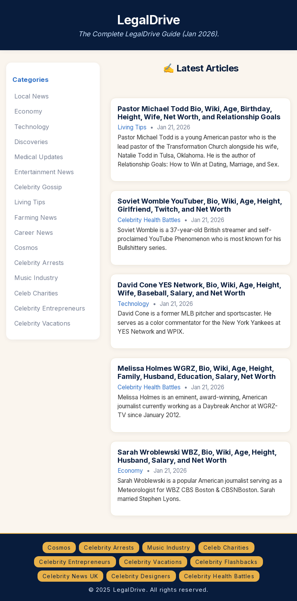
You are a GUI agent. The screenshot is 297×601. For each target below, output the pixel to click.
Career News (33, 232)
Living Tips (29, 202)
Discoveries (31, 142)
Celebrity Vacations (42, 323)
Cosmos (26, 247)
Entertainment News (44, 172)
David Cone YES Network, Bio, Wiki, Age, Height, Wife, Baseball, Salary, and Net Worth (199, 289)
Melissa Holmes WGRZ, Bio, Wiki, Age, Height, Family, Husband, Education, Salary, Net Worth (197, 372)
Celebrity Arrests (39, 263)
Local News (31, 96)
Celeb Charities (36, 293)
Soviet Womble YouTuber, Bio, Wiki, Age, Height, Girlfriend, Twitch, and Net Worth (200, 205)
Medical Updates (38, 157)
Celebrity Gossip (38, 187)
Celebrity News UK (70, 576)
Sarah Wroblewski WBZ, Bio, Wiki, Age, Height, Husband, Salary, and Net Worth (197, 456)
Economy (28, 111)
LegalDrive (148, 19)
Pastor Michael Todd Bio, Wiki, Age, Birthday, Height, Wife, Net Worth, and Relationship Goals (199, 113)
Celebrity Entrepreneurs (49, 308)
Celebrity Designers (141, 576)
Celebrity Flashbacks (226, 562)
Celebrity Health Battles (149, 220)
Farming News (35, 217)
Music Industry (36, 278)
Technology (31, 127)
